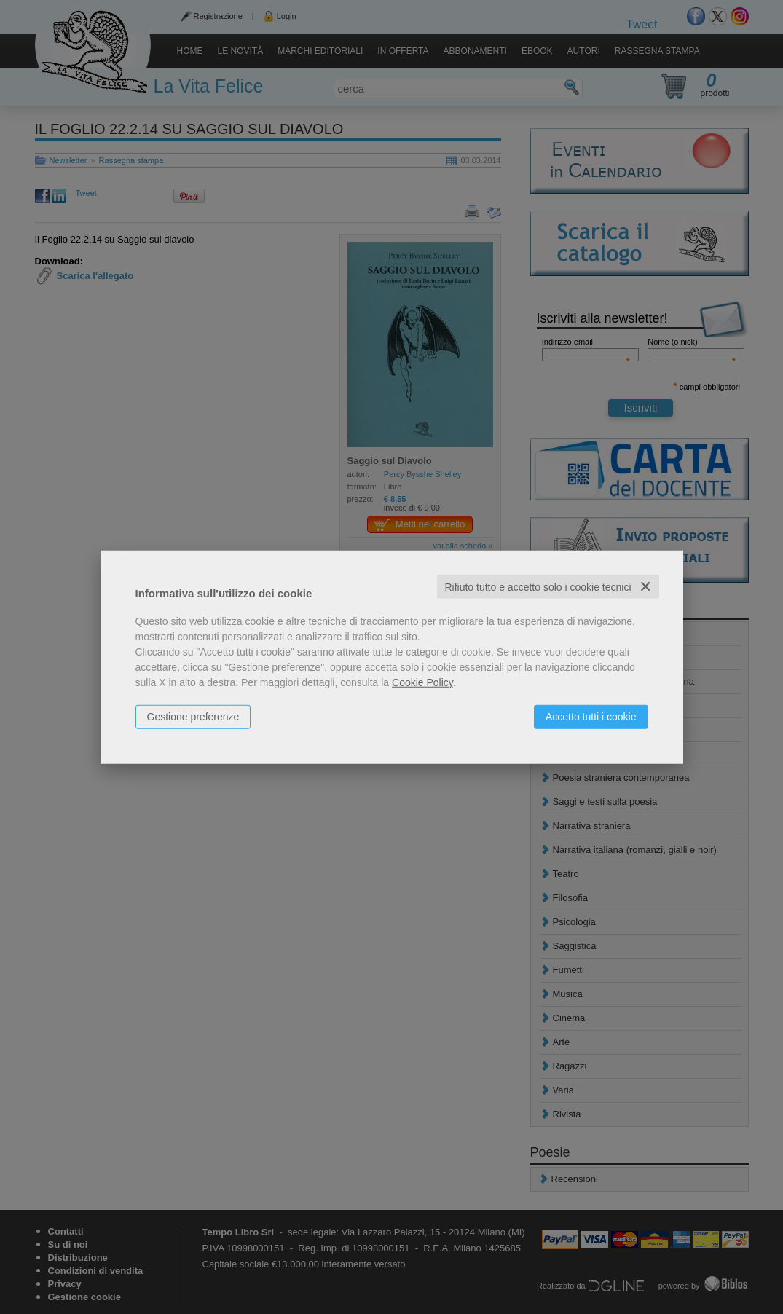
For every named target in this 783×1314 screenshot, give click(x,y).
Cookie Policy (422, 682)
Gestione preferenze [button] (193, 716)
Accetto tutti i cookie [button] (591, 716)
